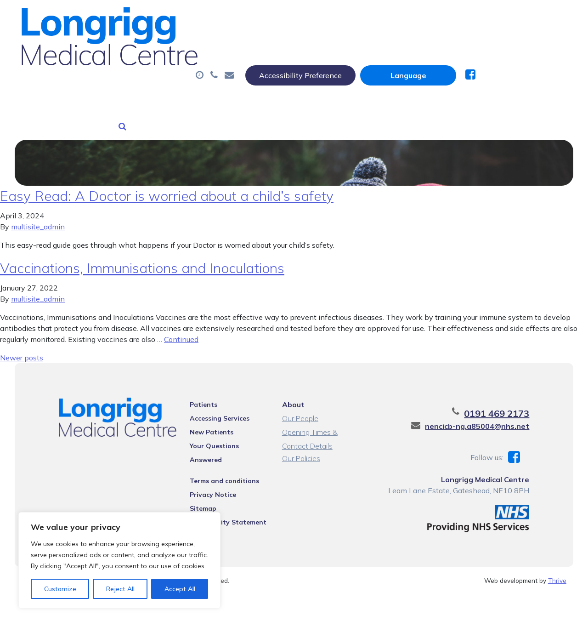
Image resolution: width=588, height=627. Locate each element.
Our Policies (300, 446)
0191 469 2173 (512, 402)
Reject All (120, 589)
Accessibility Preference (391, 17)
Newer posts (21, 346)
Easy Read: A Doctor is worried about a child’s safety (167, 184)
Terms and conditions (217, 457)
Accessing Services (213, 407)
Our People (299, 406)
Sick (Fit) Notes (401, 45)
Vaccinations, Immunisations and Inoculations (142, 256)
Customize (60, 589)
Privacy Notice (206, 471)
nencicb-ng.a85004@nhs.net (493, 414)
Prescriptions (316, 45)
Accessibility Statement (221, 499)
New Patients (151, 77)
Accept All (179, 589)
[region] (119, 560)
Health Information (250, 77)
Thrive (557, 569)
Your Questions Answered (224, 434)
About (144, 45)
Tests (472, 45)
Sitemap (196, 485)
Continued (181, 327)
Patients (196, 393)
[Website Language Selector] (499, 17)
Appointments (227, 45)
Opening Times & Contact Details (323, 422)
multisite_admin (38, 215)
